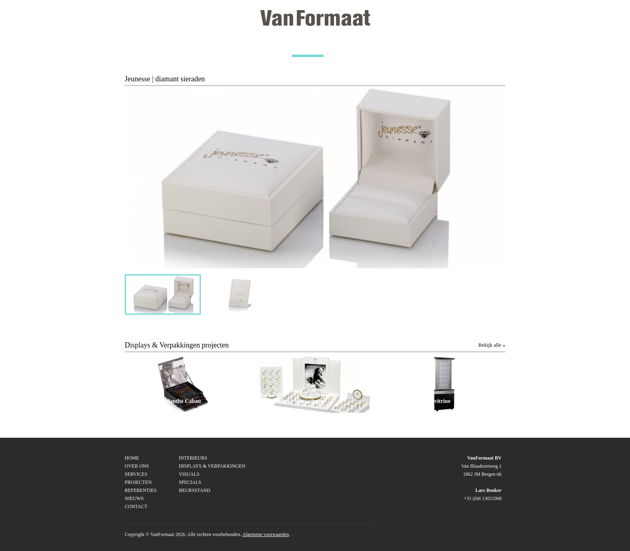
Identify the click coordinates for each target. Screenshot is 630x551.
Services (136, 474)
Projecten (138, 482)
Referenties (141, 490)
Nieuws (134, 498)
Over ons (137, 466)
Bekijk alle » (492, 345)
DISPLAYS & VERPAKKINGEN (212, 466)
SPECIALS (190, 482)
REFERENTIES (374, 47)
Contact (136, 506)
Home (132, 458)
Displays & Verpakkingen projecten (177, 345)
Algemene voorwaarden (266, 534)
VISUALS (189, 474)
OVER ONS (187, 47)
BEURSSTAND (195, 490)
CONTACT (492, 47)
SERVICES (247, 47)
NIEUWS (436, 47)
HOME (133, 47)
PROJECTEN (308, 47)
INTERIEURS (193, 458)
